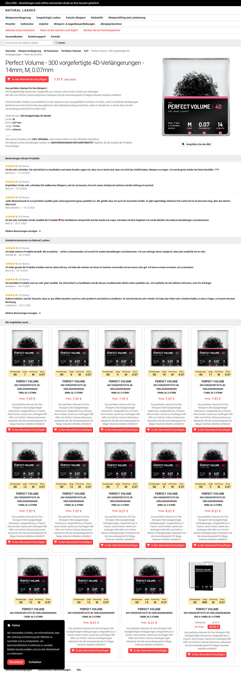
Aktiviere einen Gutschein (20, 30)
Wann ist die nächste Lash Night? (59, 30)
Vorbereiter (27, 24)
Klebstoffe (97, 17)
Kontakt (55, 36)
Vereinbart (16, 662)
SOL (79, 669)
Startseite (10, 51)
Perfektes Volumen (71, 51)
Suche (60, 42)
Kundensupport (37, 36)
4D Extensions (51, 51)
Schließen (35, 662)
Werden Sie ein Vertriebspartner (102, 30)
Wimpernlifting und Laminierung (126, 17)
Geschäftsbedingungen (18, 669)
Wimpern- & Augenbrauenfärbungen (74, 24)
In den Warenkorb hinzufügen (27, 79)
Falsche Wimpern (76, 17)
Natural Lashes (20, 10)
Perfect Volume (27, 387)
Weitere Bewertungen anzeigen (23, 231)
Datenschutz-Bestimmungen (54, 669)
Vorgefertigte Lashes (48, 17)
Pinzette (10, 24)
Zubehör (43, 24)
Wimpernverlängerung (18, 17)
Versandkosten (14, 36)
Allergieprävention (111, 24)
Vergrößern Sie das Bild (196, 144)
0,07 (86, 51)
